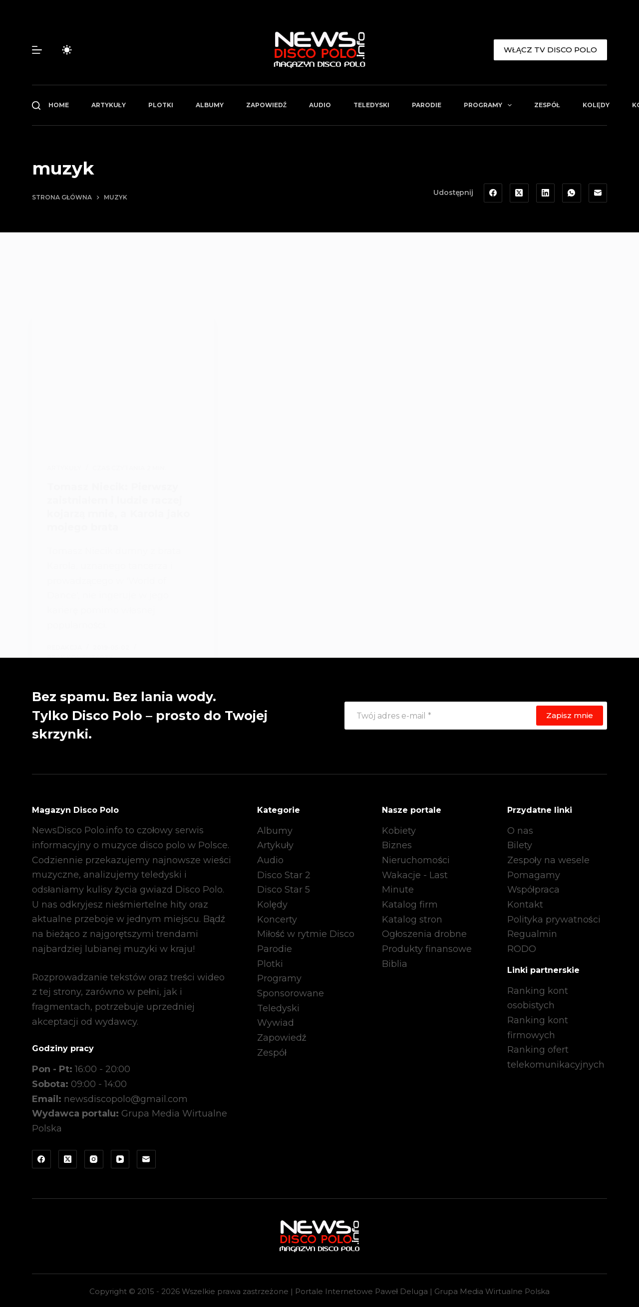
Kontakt (525, 902)
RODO (521, 946)
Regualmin (532, 932)
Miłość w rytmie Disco (305, 932)
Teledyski (371, 105)
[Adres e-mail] (598, 193)
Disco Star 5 (283, 888)
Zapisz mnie (569, 713)
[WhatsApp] (571, 193)
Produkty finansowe (427, 946)
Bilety (519, 843)
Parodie (426, 105)
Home (58, 105)
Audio (320, 105)
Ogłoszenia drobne (424, 932)
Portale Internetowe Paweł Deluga (361, 1290)
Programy (489, 105)
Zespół (547, 105)
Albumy (210, 105)
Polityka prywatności (554, 917)
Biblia (394, 961)
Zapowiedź (266, 105)
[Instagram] (93, 1157)
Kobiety (399, 828)
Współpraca (533, 888)
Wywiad (275, 1021)
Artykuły (108, 105)
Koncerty (277, 917)
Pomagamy (533, 873)
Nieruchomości (416, 858)
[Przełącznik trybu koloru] (67, 50)
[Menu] (37, 50)
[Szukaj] (36, 105)
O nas (520, 828)
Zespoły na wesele (548, 858)
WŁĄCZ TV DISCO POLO (550, 49)
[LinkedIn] (545, 193)
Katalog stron (412, 917)
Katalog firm (410, 902)
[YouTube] (120, 1157)
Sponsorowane (290, 991)
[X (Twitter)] (519, 193)
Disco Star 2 (284, 873)
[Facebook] (493, 193)
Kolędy (596, 105)
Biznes (397, 843)
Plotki (160, 105)
